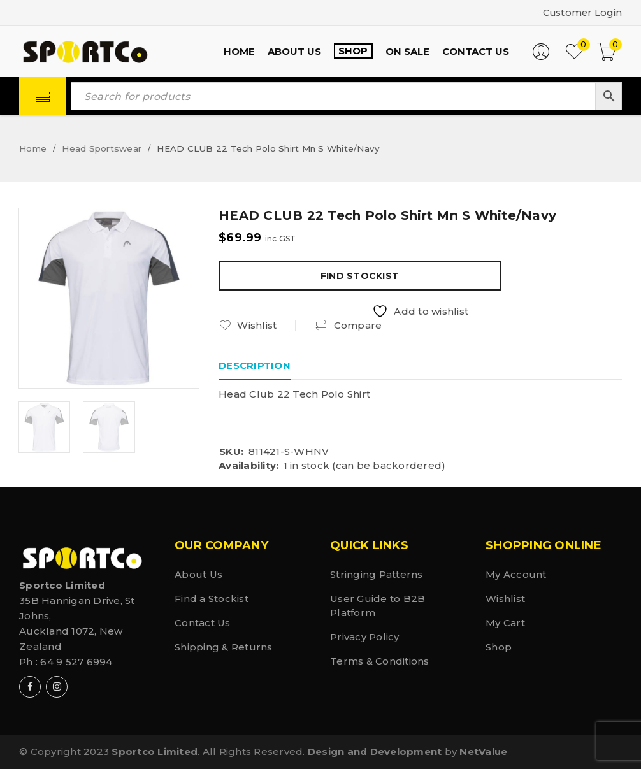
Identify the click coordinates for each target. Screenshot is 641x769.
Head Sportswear (101, 148)
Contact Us (203, 623)
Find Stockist (359, 276)
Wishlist (505, 599)
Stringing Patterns (376, 574)
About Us (198, 574)
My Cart (505, 623)
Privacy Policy (365, 637)
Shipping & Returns (224, 647)
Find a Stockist (211, 599)
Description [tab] (255, 365)
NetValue (483, 751)
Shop (499, 647)
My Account (516, 574)
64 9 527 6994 (76, 662)
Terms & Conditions (379, 661)
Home (33, 148)
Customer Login (581, 12)
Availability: (248, 465)
